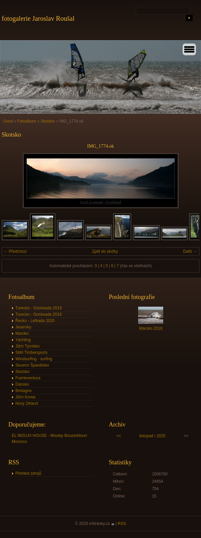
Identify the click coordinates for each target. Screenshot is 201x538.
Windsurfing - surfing (33, 359)
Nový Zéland (26, 403)
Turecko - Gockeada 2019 (38, 308)
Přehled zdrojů (28, 473)
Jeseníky (23, 327)
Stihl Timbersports (31, 352)
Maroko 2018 (151, 328)
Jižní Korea (25, 397)
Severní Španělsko (32, 365)
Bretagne (23, 390)
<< (118, 436)
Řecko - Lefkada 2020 (35, 320)
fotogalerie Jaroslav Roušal (38, 18)
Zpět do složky (105, 251)
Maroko (22, 333)
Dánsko (22, 384)
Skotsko (48, 121)
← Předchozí (15, 251)
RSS (122, 523)
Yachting (23, 339)
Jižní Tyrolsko (27, 346)
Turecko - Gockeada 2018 (38, 314)
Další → (190, 251)
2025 (161, 436)
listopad (146, 436)
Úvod (8, 121)
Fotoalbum (26, 121)
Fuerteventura (27, 378)
